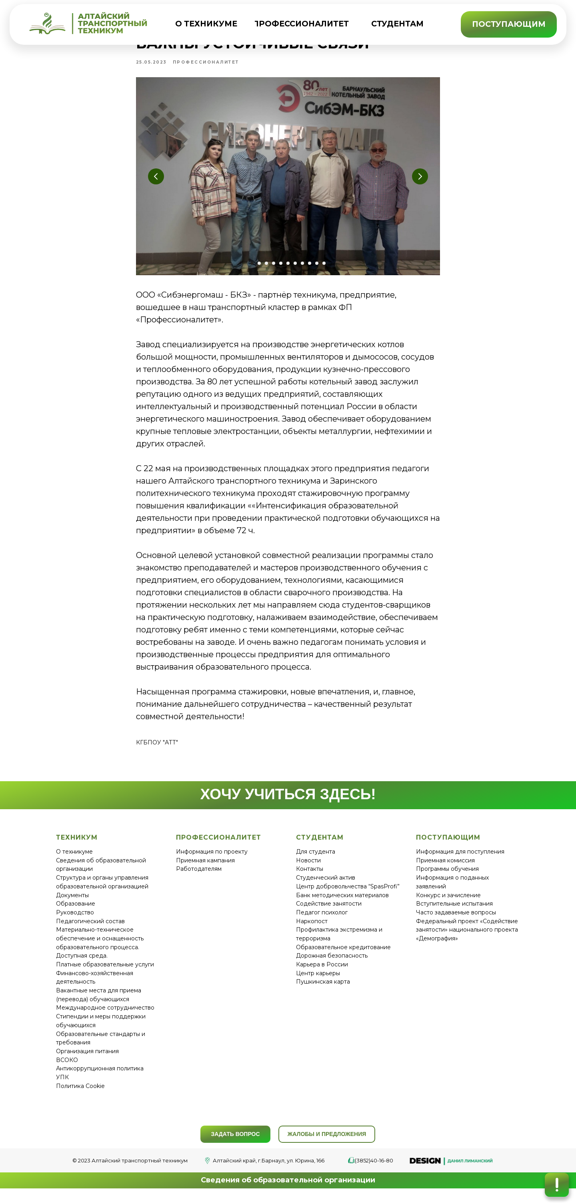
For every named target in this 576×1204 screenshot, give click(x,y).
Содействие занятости (329, 911)
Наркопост (312, 928)
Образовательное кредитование (343, 954)
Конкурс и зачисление (448, 902)
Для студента (315, 859)
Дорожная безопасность (332, 963)
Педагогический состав (90, 928)
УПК (62, 1084)
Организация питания (87, 1058)
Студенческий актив (325, 885)
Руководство (75, 919)
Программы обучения (447, 876)
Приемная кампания (205, 867)
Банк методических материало (341, 902)
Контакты (309, 876)
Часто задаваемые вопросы (456, 919)
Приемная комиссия (445, 867)
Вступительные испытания (454, 911)
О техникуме (74, 859)
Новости (308, 867)
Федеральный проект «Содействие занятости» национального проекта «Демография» (467, 937)
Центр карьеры (318, 980)
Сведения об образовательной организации (288, 1187)
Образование (75, 911)
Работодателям (199, 876)
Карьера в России (322, 971)
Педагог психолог (322, 919)
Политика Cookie (80, 1093)
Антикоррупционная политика (100, 1076)
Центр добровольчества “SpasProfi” (348, 893)
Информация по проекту (212, 859)
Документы (72, 902)
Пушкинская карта (323, 989)
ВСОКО (67, 1067)
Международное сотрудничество (105, 1015)
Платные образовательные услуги (105, 971)
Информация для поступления (460, 859)
